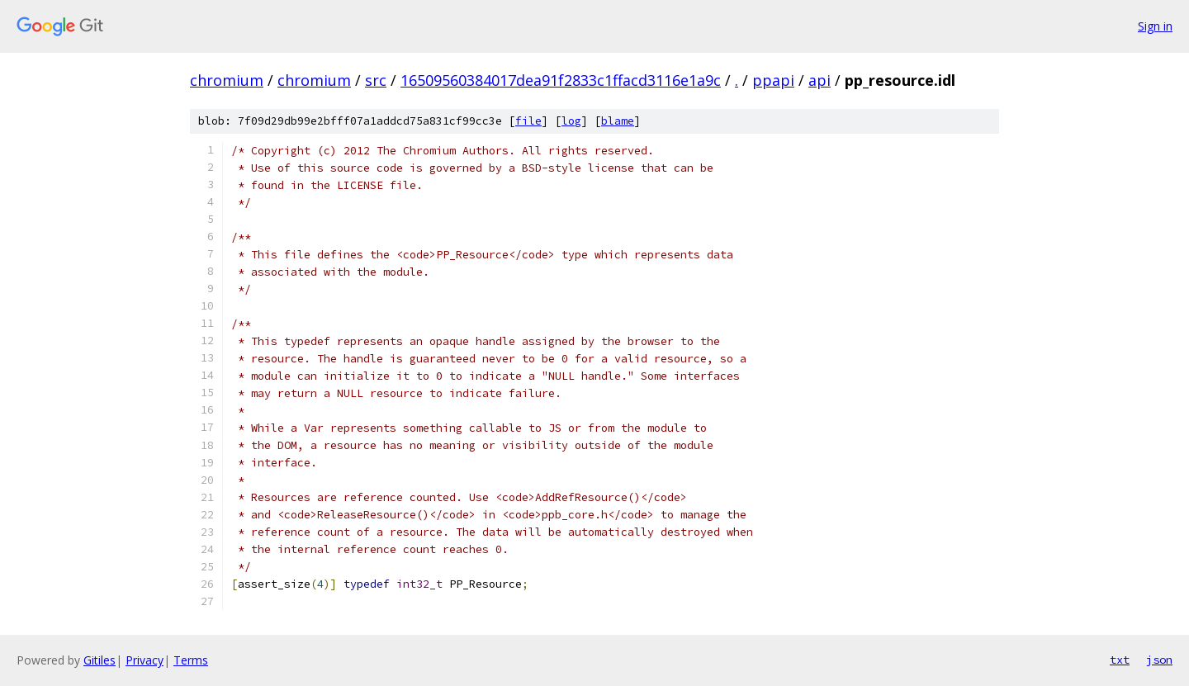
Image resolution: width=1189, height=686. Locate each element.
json (1159, 659)
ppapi (773, 80)
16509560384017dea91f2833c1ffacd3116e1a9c (560, 80)
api (819, 80)
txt (1120, 659)
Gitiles (99, 660)
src (375, 80)
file (528, 121)
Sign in (1155, 26)
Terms (190, 660)
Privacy (144, 660)
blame (617, 121)
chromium (226, 80)
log (571, 121)
